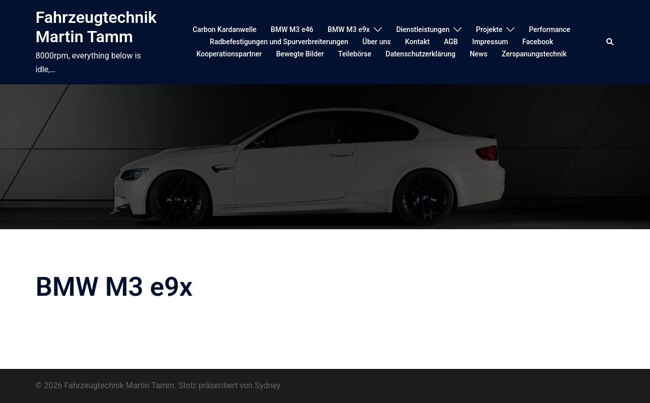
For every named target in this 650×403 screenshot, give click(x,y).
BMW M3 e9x (349, 29)
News (479, 54)
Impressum (490, 42)
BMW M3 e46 (292, 29)
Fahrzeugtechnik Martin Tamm (96, 27)
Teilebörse (354, 54)
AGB (451, 42)
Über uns (377, 42)
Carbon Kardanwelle (224, 29)
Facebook (537, 42)
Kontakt (417, 42)
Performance (549, 29)
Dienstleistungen (422, 29)
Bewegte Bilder (300, 54)
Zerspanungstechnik (534, 54)
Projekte (489, 29)
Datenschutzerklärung (420, 54)
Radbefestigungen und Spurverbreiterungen (279, 42)
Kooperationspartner (229, 54)
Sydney (268, 385)
